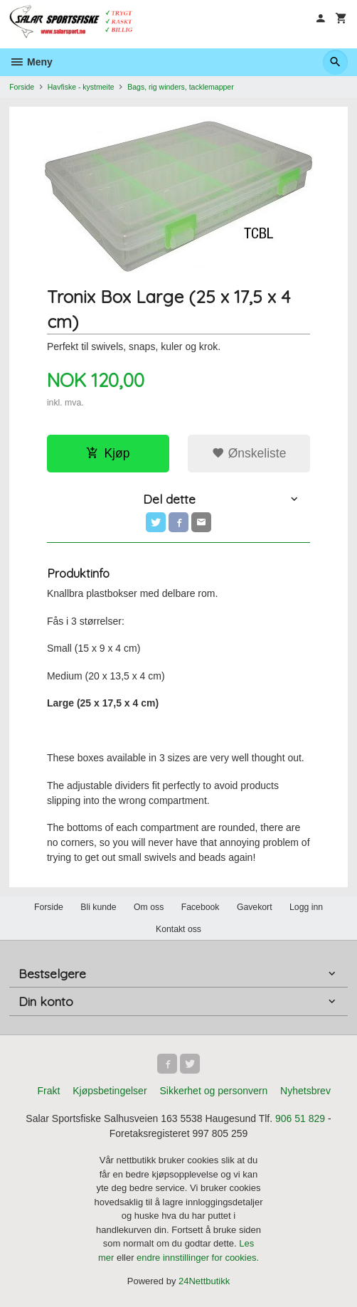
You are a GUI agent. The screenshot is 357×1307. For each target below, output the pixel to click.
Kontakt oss (178, 929)
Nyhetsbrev (305, 1090)
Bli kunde (98, 907)
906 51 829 (300, 1118)
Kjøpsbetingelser (109, 1090)
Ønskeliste (249, 453)
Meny (31, 62)
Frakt (48, 1090)
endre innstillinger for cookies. (198, 1257)
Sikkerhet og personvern (213, 1090)
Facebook (200, 907)
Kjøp (107, 453)
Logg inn (306, 907)
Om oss (149, 907)
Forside (21, 87)
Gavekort (254, 907)
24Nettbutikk (204, 1281)
